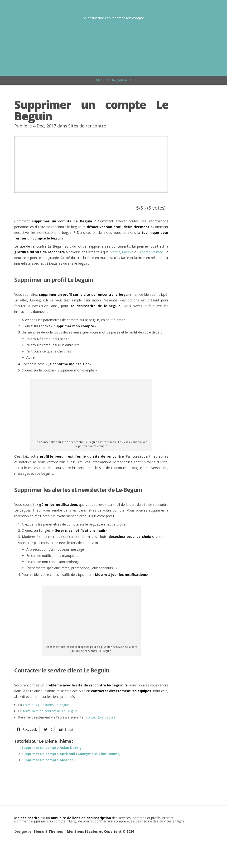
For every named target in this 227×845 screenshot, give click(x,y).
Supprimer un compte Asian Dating (52, 747)
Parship (127, 252)
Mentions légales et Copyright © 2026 (100, 831)
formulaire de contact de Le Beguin (50, 711)
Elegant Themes (48, 831)
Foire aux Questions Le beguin (46, 705)
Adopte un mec (151, 252)
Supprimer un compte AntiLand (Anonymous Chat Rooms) (71, 753)
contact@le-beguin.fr (102, 717)
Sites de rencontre (87, 126)
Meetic (115, 252)
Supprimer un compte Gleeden (48, 760)
